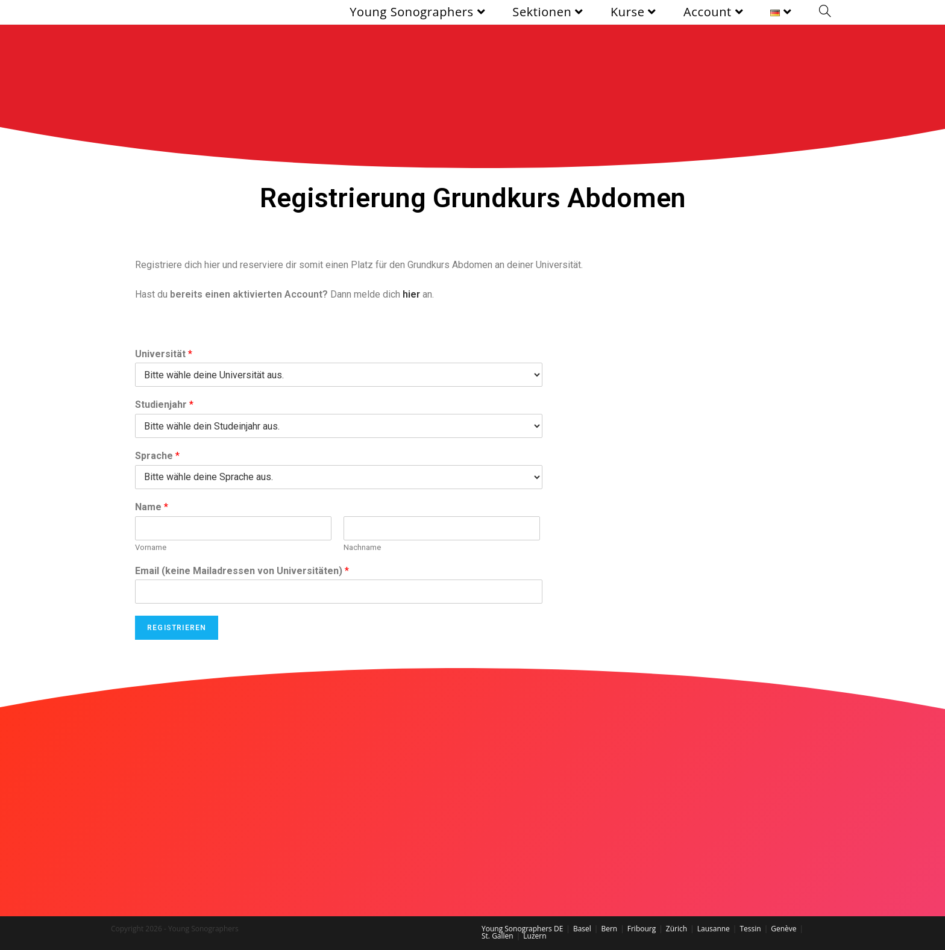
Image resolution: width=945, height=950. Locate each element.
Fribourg (641, 928)
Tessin (750, 928)
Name (151, 507)
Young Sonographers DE (522, 928)
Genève (783, 928)
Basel (582, 928)
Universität (163, 354)
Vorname (150, 547)
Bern (609, 928)
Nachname (362, 547)
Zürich (676, 928)
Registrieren (176, 627)
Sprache (157, 455)
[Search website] (825, 12)
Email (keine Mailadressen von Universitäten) (242, 571)
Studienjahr (164, 404)
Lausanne (713, 928)
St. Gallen (497, 936)
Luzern (534, 936)
